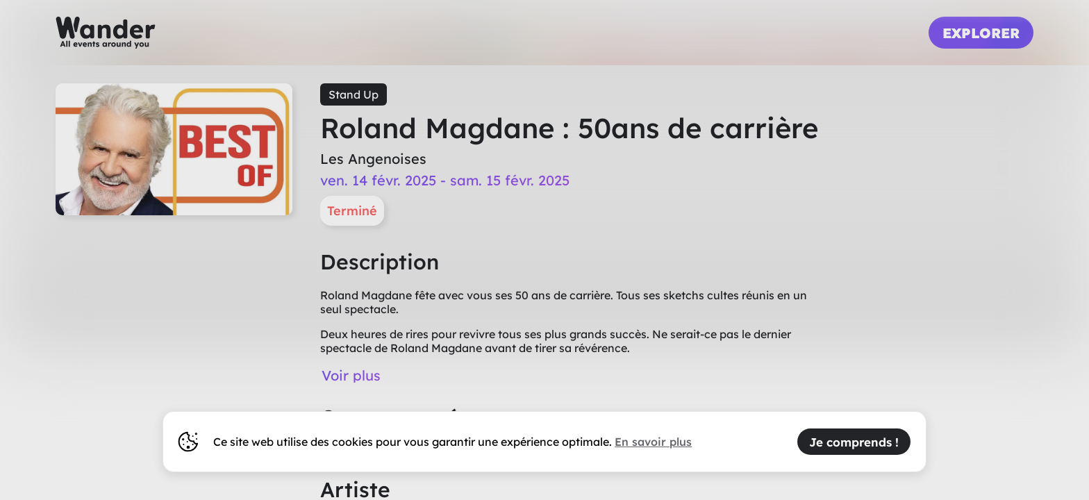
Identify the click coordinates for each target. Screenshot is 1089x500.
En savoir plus (653, 442)
